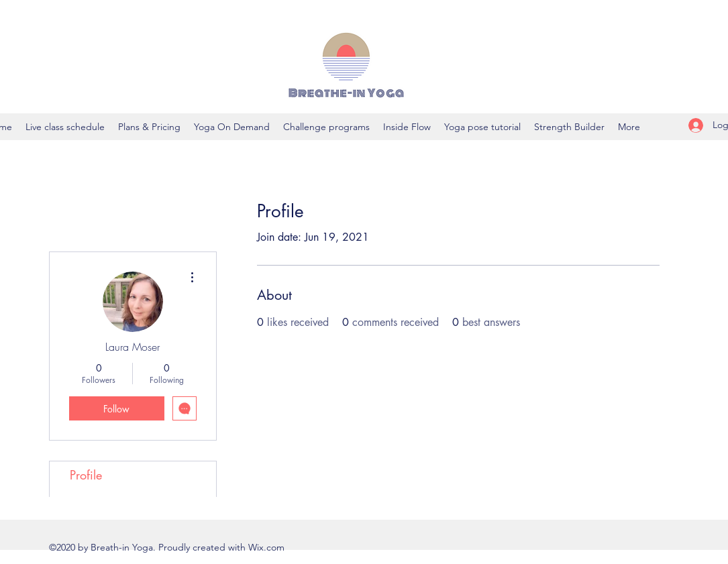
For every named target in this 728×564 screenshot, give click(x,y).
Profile (86, 475)
